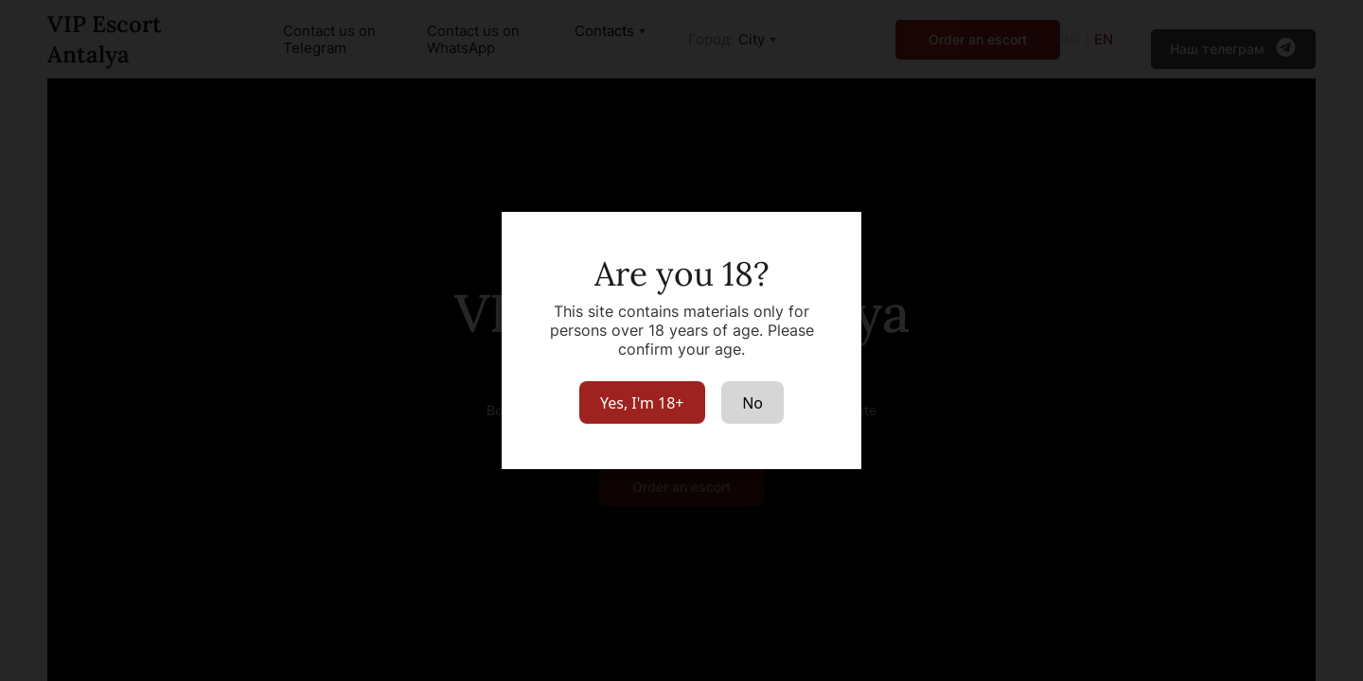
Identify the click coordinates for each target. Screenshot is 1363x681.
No (752, 403)
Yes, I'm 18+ (642, 403)
